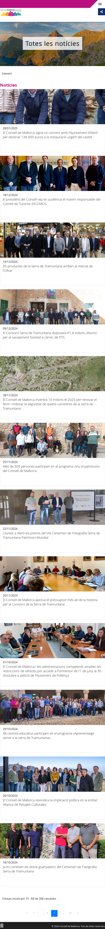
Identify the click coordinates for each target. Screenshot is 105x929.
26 (71, 912)
